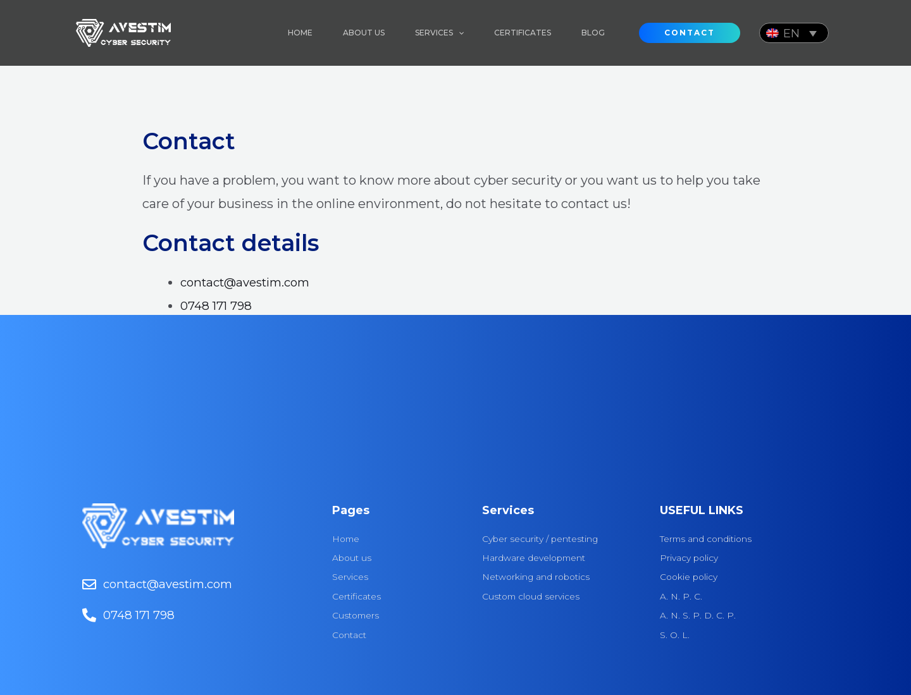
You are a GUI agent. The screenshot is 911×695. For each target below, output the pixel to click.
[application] (458, 33)
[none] (794, 32)
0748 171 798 (218, 305)
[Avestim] (123, 31)
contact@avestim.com (251, 282)
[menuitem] (794, 32)
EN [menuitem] (791, 33)
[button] (690, 33)
